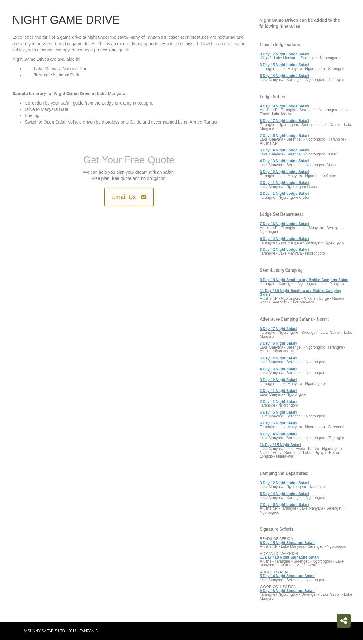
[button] (129, 197)
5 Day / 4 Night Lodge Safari (284, 76)
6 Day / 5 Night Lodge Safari (284, 65)
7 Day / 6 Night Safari (278, 343)
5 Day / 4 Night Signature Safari (287, 576)
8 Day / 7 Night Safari (278, 329)
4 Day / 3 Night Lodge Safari (284, 161)
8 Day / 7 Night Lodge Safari (284, 54)
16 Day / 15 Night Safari (280, 445)
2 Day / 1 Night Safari (278, 391)
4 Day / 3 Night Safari (278, 369)
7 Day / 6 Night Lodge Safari (284, 224)
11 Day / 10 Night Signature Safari (289, 557)
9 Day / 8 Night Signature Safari (287, 591)
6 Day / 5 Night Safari (278, 412)
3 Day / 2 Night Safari (278, 380)
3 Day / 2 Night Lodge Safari (284, 249)
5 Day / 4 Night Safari (278, 358)
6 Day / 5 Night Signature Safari (287, 543)
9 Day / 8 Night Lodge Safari (284, 106)
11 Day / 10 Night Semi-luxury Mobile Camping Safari (300, 293)
